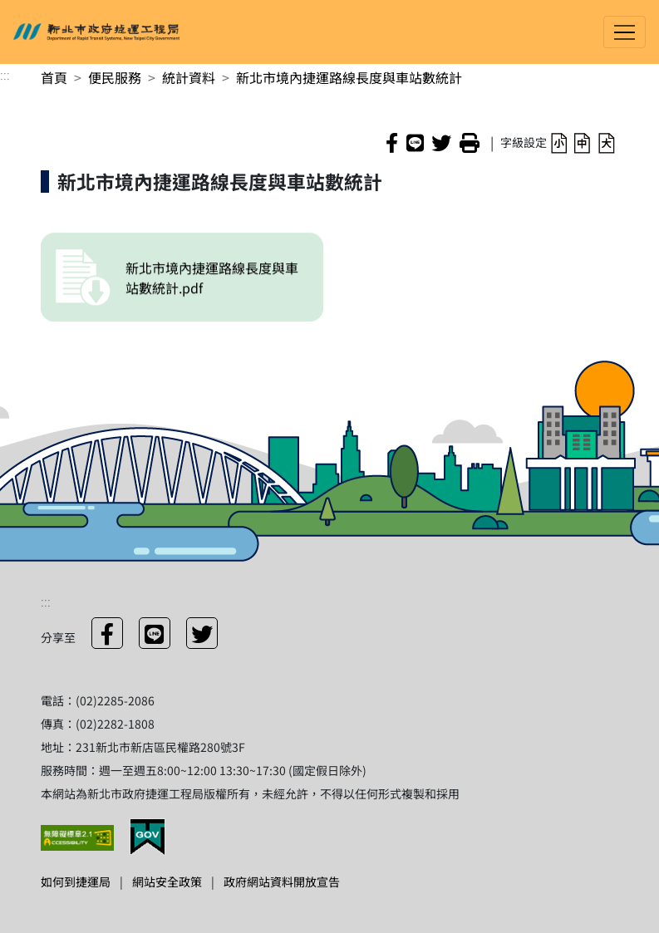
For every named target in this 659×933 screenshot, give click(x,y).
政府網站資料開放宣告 (282, 881)
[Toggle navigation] (624, 32)
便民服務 (114, 77)
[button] (559, 141)
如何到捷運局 (76, 881)
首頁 (54, 77)
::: (5, 74)
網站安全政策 (167, 881)
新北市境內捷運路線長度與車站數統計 (349, 77)
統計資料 (188, 77)
